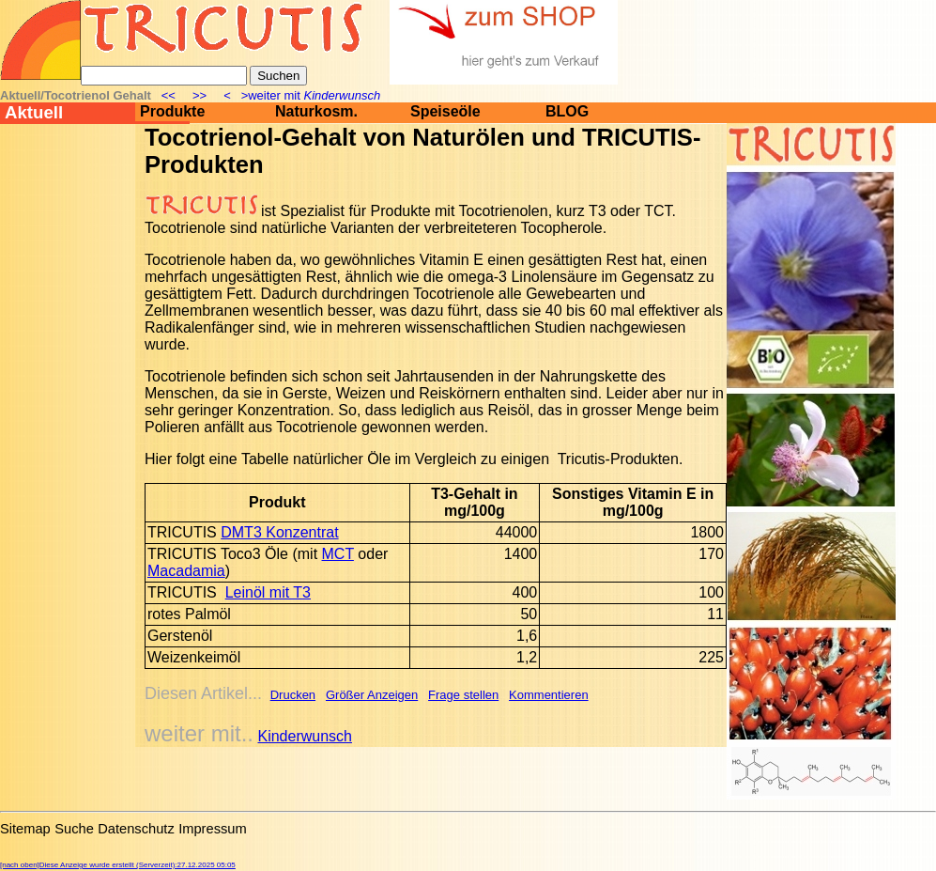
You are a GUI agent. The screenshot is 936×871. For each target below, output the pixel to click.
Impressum (212, 828)
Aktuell (34, 112)
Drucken (292, 695)
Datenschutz (136, 828)
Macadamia (186, 571)
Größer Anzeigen (372, 695)
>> (200, 95)
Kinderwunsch (304, 736)
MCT (338, 554)
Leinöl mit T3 (268, 592)
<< (169, 95)
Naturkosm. (316, 111)
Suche (74, 828)
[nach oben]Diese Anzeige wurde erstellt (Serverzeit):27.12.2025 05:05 (118, 865)
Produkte (172, 111)
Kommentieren (549, 695)
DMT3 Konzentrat (279, 532)
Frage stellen (463, 695)
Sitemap (25, 828)
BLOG (567, 111)
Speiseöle (445, 111)
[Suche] (164, 76)
